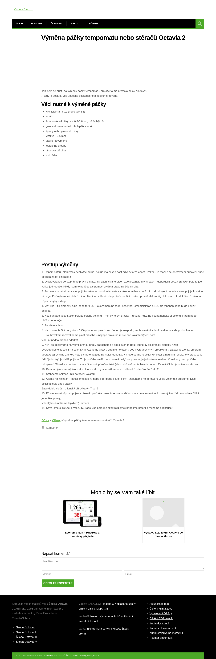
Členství (56, 23)
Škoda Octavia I (25, 627)
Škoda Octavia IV (26, 641)
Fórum (93, 23)
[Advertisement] (123, 66)
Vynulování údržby (161, 613)
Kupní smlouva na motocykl (166, 633)
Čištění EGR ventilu (161, 618)
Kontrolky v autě (159, 623)
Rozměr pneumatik (161, 637)
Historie (36, 23)
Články (56, 420)
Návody (76, 23)
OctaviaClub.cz (23, 9)
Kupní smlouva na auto (163, 628)
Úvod (19, 23)
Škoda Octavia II (26, 632)
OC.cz (45, 420)
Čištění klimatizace (161, 608)
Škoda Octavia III (26, 637)
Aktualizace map (160, 603)
